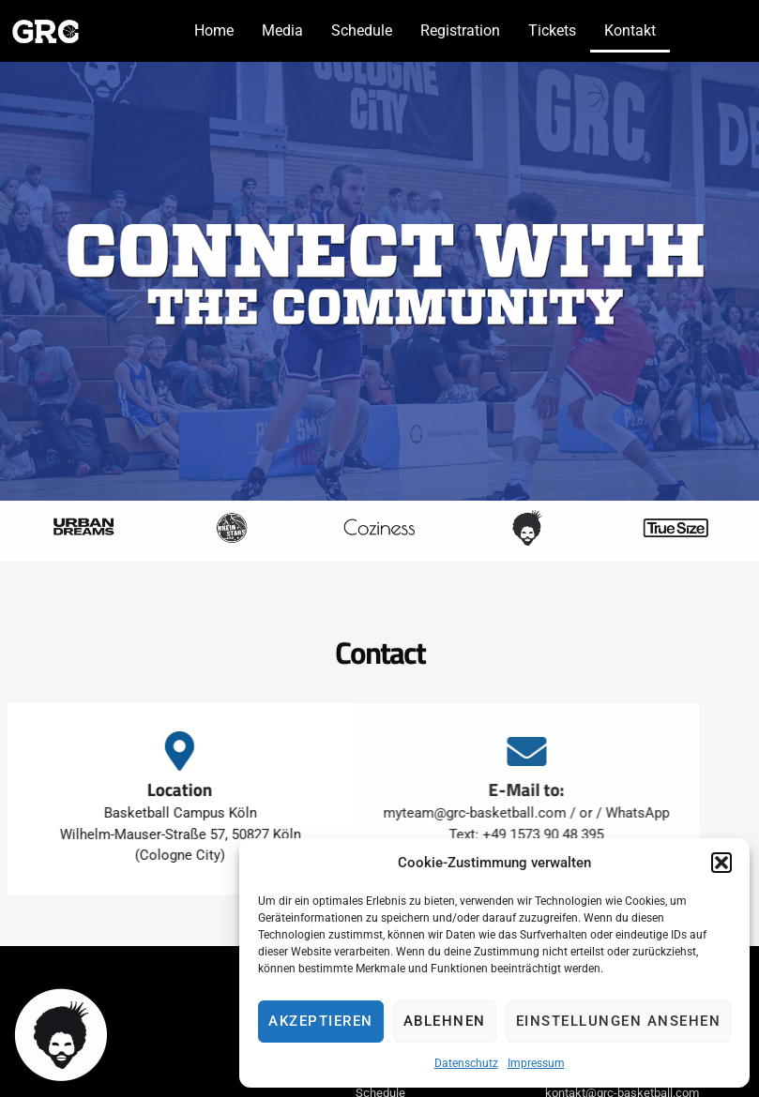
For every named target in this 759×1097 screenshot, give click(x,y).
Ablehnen (444, 1021)
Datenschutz (466, 1063)
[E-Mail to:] (488, 751)
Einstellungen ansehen (618, 1021)
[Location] (155, 751)
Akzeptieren (320, 1021)
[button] (721, 862)
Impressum (536, 1063)
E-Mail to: (487, 789)
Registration (460, 30)
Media (282, 30)
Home (214, 30)
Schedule (361, 30)
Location (155, 789)
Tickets (552, 30)
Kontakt (630, 30)
